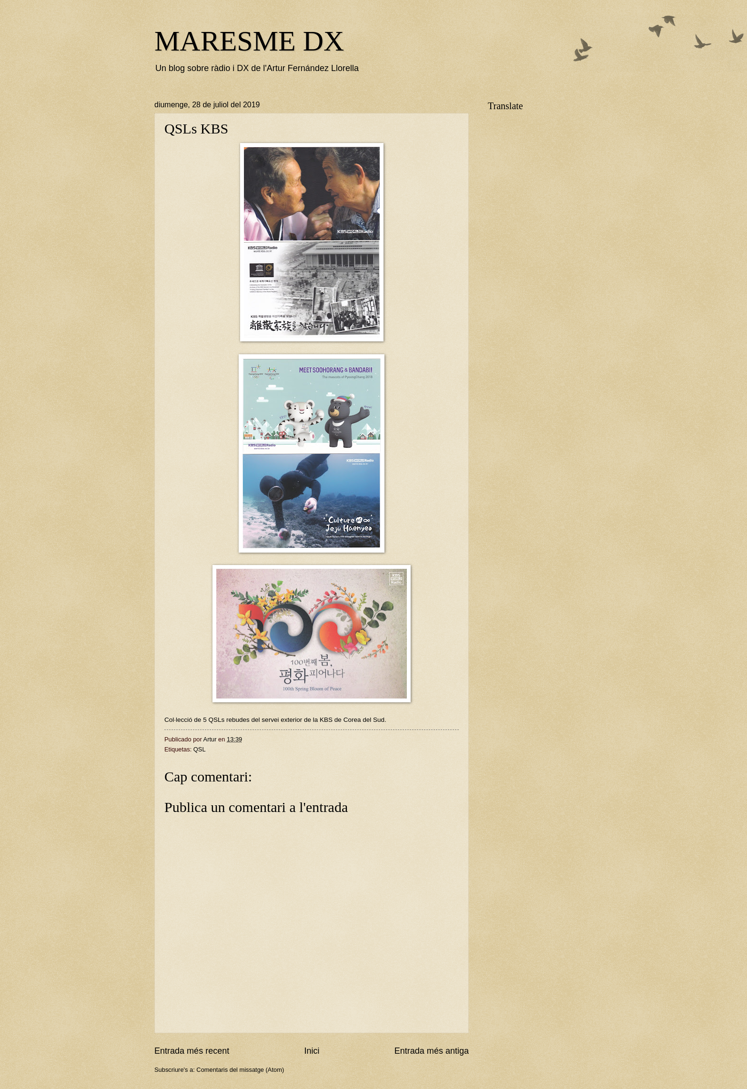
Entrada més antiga (431, 1051)
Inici (311, 1051)
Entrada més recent (191, 1051)
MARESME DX (249, 41)
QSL (199, 749)
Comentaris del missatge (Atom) (240, 1069)
